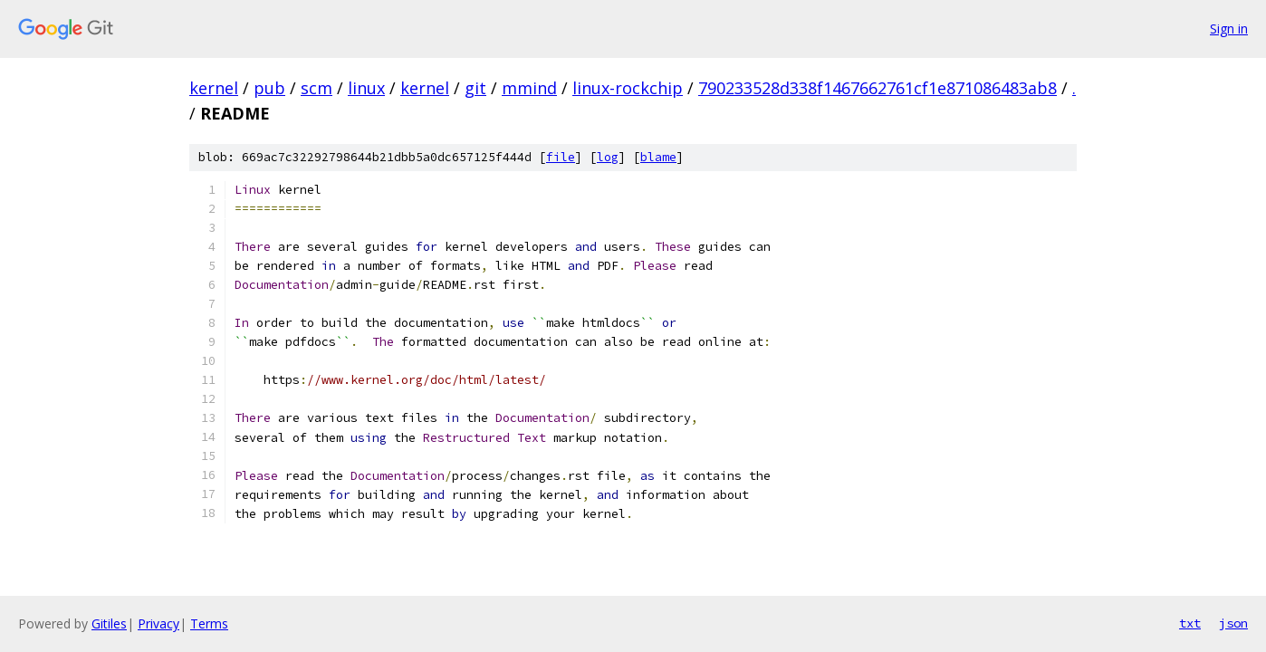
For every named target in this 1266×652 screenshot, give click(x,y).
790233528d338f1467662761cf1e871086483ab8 (877, 88)
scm (316, 88)
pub (269, 88)
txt (1190, 623)
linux (366, 88)
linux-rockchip (627, 88)
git (475, 88)
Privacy (158, 623)
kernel (213, 88)
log (608, 157)
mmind (529, 88)
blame (658, 157)
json (1233, 623)
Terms (209, 623)
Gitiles (109, 623)
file (560, 157)
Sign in (1229, 28)
